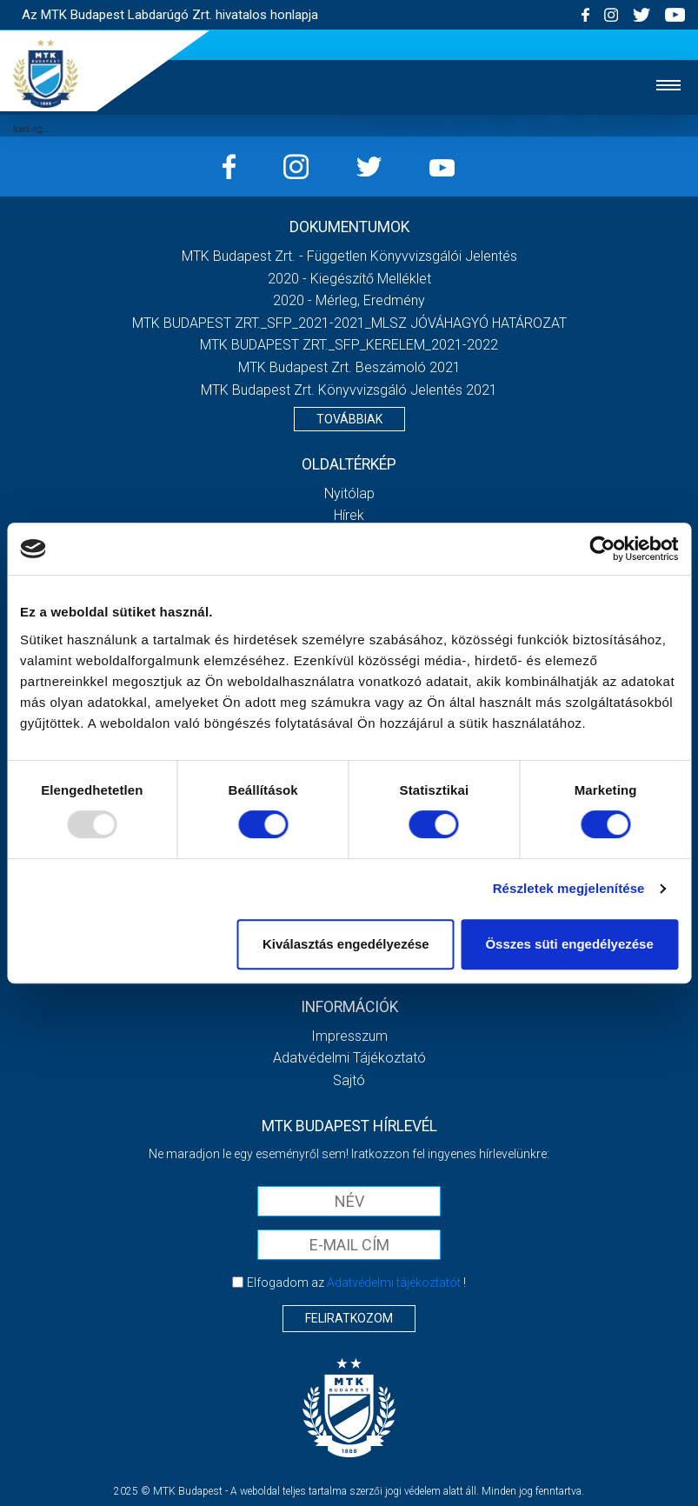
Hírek (349, 515)
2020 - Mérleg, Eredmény (349, 300)
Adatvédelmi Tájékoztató (349, 1058)
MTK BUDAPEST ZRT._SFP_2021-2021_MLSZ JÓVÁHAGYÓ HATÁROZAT (349, 323)
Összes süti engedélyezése (569, 943)
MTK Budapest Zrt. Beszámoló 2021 (349, 367)
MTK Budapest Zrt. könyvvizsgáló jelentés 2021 (349, 390)
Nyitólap (349, 493)
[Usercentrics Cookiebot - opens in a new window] (602, 549)
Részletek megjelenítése (569, 888)
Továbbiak (349, 419)
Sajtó (349, 1080)
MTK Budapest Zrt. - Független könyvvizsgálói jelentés (349, 256)
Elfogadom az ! (356, 1282)
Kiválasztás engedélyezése (346, 943)
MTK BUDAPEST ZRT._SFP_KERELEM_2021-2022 (349, 345)
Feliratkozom (349, 1318)
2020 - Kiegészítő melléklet (349, 278)
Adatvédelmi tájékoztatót (394, 1282)
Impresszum (349, 1036)
